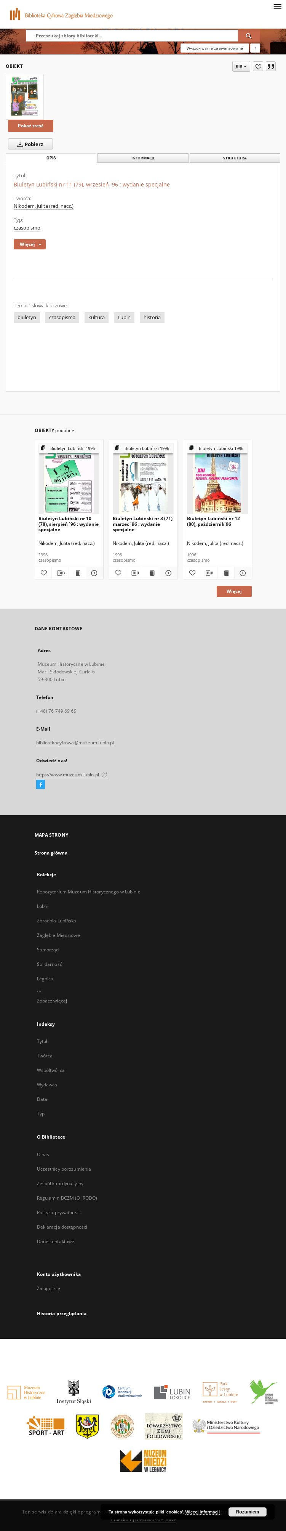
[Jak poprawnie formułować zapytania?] (255, 48)
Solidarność (49, 964)
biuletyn (27, 317)
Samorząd (48, 949)
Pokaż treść (30, 125)
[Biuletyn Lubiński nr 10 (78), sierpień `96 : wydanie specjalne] (69, 479)
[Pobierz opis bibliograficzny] (60, 573)
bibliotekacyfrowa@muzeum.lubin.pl (75, 742)
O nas (43, 1154)
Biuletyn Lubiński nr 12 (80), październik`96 (213, 521)
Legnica (45, 978)
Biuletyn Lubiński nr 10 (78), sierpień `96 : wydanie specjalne (68, 523)
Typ (41, 1113)
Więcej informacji (202, 1512)
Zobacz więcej (52, 1001)
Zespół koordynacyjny (60, 1183)
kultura (96, 317)
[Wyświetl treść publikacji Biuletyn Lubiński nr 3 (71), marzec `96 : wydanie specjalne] (151, 573)
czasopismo (27, 228)
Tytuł (42, 1041)
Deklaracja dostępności (62, 1227)
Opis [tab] (51, 158)
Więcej (234, 591)
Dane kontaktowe (56, 1241)
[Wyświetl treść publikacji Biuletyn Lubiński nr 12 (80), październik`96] (225, 573)
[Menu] (277, 6)
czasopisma (62, 317)
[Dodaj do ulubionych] (258, 66)
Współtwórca (51, 1070)
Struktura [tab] (235, 158)
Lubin (124, 317)
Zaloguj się (49, 1288)
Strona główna (51, 853)
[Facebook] (40, 784)
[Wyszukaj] (249, 35)
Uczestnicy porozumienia (64, 1169)
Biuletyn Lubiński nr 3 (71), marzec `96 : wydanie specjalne (143, 523)
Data (42, 1099)
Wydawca (47, 1084)
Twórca (45, 1055)
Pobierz (28, 144)
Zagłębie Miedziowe (58, 935)
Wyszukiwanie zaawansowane (215, 48)
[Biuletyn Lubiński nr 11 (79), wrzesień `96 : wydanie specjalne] (25, 96)
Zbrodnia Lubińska (57, 920)
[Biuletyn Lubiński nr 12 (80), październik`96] (217, 479)
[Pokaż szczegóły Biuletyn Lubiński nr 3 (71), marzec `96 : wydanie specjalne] (167, 573)
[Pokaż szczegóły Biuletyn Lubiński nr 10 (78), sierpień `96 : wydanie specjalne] (93, 573)
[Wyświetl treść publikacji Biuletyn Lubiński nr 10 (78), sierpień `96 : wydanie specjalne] (77, 573)
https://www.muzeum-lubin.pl (71, 774)
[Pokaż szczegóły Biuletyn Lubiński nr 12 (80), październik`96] (241, 573)
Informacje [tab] (143, 158)
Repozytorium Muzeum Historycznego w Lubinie (89, 891)
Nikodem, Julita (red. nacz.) (43, 206)
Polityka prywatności (59, 1212)
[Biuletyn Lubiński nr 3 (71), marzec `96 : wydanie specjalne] (143, 479)
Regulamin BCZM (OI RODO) (67, 1198)
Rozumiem (247, 1512)
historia (152, 317)
